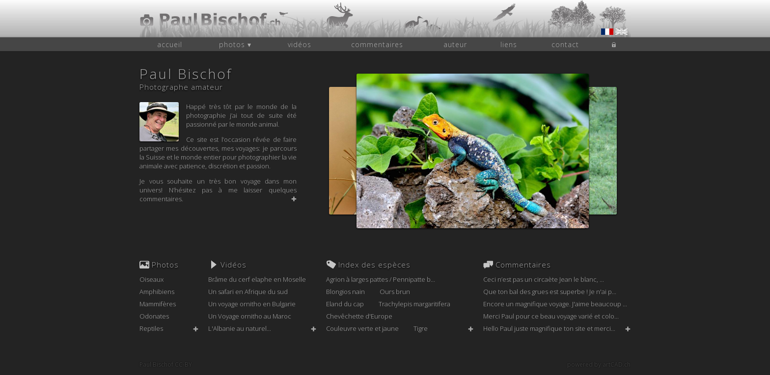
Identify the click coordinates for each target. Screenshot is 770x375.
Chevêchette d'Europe (359, 316)
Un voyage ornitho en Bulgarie (252, 303)
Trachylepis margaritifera (414, 303)
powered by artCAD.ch (599, 364)
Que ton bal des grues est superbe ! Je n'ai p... (549, 291)
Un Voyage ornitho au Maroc (249, 316)
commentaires (377, 44)
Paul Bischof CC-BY (165, 364)
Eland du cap (345, 303)
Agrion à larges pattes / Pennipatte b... (380, 279)
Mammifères (157, 303)
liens (508, 44)
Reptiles (151, 328)
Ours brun (395, 291)
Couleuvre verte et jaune (362, 328)
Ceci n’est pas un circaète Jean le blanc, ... (543, 279)
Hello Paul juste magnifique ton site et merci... (549, 328)
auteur (455, 44)
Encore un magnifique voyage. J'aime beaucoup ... (555, 303)
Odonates (154, 316)
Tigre (420, 328)
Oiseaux (151, 279)
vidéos (299, 44)
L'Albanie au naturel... (239, 328)
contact (565, 44)
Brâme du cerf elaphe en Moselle (257, 279)
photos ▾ (235, 44)
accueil (169, 44)
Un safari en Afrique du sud (248, 291)
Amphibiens (156, 291)
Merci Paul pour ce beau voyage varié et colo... (551, 316)
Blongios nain (345, 291)
